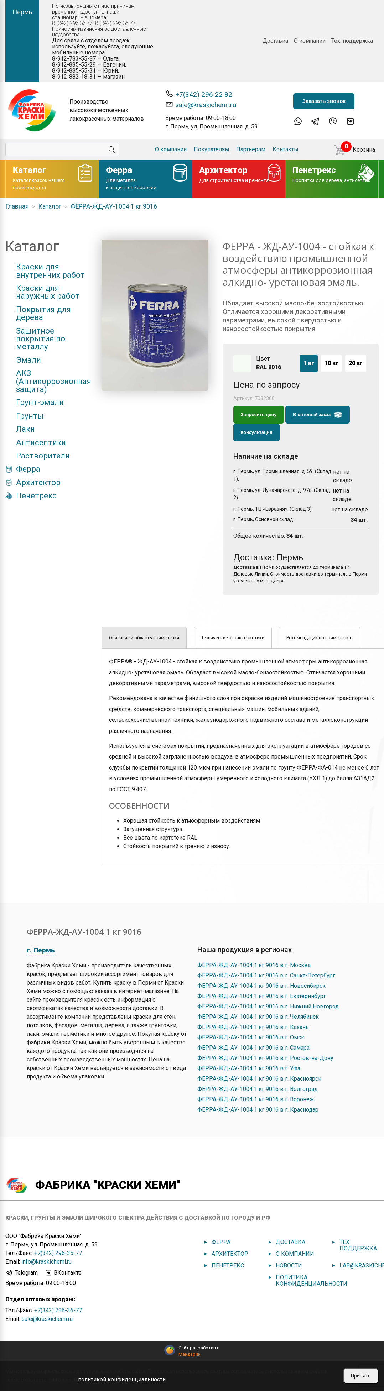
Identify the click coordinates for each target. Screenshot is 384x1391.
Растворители (43, 456)
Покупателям (211, 149)
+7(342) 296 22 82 (198, 94)
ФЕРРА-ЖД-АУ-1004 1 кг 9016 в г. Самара (253, 1047)
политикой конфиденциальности (122, 1379)
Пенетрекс (36, 495)
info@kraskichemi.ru (46, 1261)
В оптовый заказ (317, 414)
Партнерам (250, 149)
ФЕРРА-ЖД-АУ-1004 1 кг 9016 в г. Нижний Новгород (268, 1006)
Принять (361, 1376)
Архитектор (38, 482)
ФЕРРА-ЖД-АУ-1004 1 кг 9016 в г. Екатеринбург (261, 996)
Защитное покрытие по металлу (40, 339)
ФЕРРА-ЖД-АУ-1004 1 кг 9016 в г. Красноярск (259, 1078)
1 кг (308, 363)
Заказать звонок (323, 101)
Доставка (275, 40)
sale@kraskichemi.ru (200, 104)
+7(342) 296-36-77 (58, 1310)
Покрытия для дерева (43, 313)
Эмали (28, 360)
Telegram (21, 1273)
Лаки (25, 429)
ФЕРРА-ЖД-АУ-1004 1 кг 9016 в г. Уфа (248, 1068)
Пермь (22, 12)
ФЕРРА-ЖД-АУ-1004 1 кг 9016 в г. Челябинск (258, 1016)
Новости (289, 1265)
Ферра (28, 469)
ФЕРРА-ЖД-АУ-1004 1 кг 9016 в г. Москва (254, 965)
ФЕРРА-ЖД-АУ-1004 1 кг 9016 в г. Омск (250, 1037)
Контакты (286, 149)
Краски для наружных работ (47, 292)
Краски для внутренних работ (50, 271)
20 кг (356, 363)
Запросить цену (259, 414)
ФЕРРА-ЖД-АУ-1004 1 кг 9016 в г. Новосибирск (261, 985)
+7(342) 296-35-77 (58, 1253)
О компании (310, 40)
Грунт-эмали (40, 402)
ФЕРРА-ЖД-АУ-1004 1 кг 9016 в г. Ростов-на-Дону (265, 1058)
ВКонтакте (63, 1273)
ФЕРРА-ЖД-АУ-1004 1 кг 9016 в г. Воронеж (255, 1099)
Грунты (30, 416)
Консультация (257, 432)
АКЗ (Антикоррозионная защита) (53, 381)
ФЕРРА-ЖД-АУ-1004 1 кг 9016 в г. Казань (253, 1027)
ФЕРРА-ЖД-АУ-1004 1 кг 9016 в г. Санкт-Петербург (266, 975)
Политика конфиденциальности (311, 1280)
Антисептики (41, 442)
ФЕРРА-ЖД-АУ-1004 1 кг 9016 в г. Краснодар (257, 1109)
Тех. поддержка (352, 40)
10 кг (331, 363)
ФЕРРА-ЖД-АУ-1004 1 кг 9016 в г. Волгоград (257, 1089)
